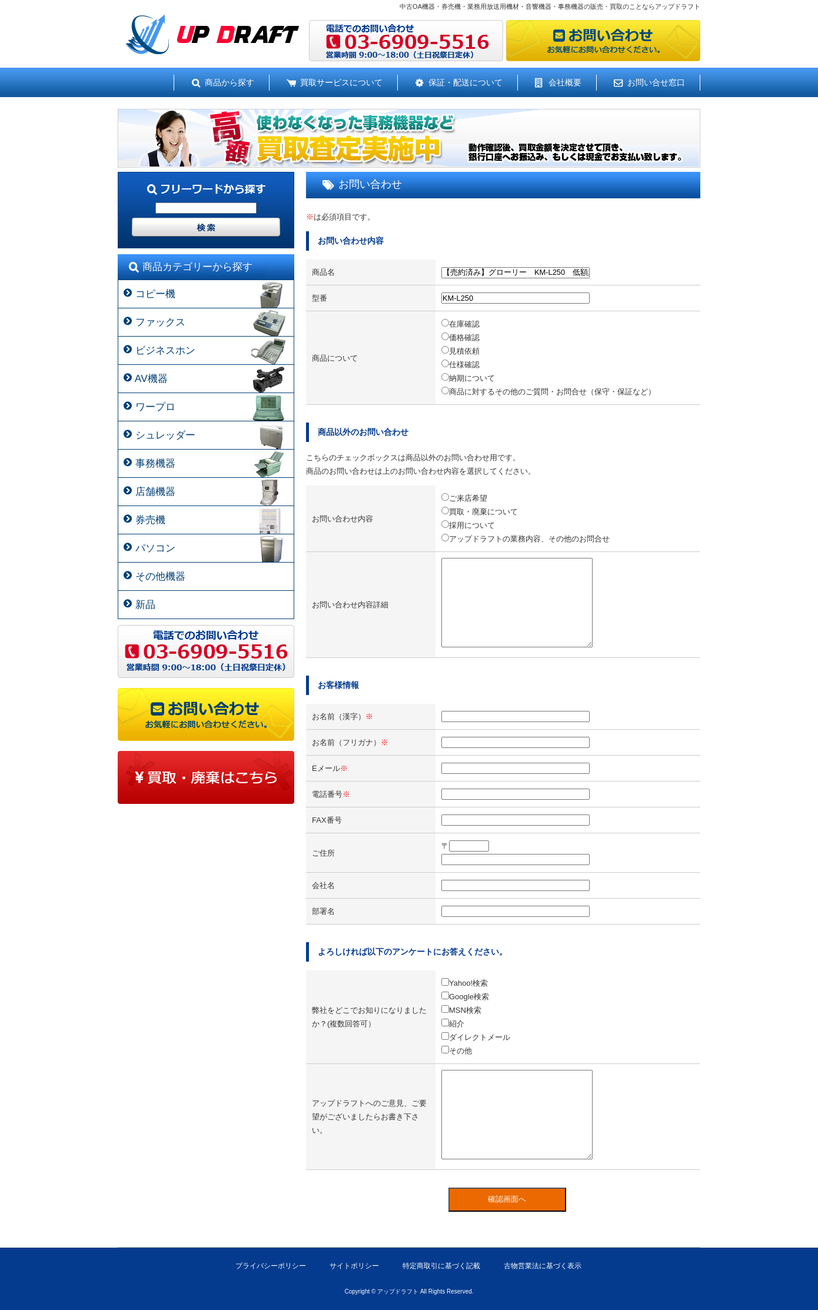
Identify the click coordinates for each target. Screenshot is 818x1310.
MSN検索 (461, 1010)
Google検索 (465, 996)
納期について (468, 378)
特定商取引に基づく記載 (441, 1266)
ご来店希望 (464, 498)
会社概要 (564, 82)
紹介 (452, 1023)
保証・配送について (465, 82)
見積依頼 (460, 351)
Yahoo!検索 (464, 983)
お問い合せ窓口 (656, 82)
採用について (468, 525)
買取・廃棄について (479, 511)
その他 (456, 1050)
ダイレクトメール (475, 1037)
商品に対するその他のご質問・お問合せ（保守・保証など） (548, 391)
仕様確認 (460, 364)
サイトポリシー (354, 1266)
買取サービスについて (341, 82)
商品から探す (229, 82)
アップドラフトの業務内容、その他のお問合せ (525, 538)
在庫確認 (460, 324)
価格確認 (460, 337)
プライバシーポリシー (270, 1266)
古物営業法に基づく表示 (542, 1266)
